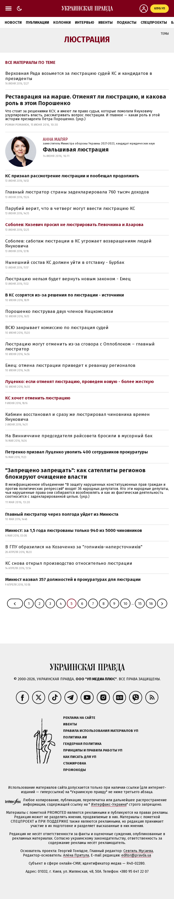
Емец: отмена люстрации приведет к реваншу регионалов (70, 365)
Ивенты (105, 22)
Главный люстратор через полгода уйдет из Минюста (61, 514)
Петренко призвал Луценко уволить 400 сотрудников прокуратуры (76, 452)
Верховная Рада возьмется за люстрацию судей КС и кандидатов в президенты (78, 76)
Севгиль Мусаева (138, 851)
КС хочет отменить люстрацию (37, 398)
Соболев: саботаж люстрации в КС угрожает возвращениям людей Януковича (78, 243)
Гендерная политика (82, 744)
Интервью (84, 22)
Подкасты (126, 22)
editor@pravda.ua (136, 855)
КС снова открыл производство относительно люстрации (68, 563)
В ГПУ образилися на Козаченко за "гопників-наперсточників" (73, 547)
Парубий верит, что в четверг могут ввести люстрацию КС (70, 208)
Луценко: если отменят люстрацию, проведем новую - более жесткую (79, 381)
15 (140, 604)
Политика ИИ (75, 737)
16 (151, 604)
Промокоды (74, 770)
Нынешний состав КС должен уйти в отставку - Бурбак (64, 262)
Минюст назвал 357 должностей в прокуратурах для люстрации (73, 579)
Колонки (62, 22)
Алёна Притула (76, 855)
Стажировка (74, 763)
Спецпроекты (154, 22)
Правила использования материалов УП (100, 731)
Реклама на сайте (79, 718)
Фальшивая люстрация (76, 149)
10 (125, 604)
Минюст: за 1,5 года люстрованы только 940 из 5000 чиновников (73, 530)
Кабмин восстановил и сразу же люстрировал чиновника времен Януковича (77, 417)
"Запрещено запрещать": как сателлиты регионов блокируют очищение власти (75, 473)
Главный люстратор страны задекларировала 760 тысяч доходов (77, 192)
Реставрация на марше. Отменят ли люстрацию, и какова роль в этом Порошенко (85, 100)
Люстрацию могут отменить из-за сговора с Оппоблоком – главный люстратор (80, 346)
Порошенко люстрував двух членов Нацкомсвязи (59, 311)
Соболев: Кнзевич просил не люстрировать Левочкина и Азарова (74, 224)
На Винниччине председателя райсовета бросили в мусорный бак (78, 436)
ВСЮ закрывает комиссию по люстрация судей (57, 327)
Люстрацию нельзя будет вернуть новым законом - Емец (68, 279)
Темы (165, 33)
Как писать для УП (79, 757)
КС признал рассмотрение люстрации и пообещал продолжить (72, 176)
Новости (13, 22)
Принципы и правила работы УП (92, 750)
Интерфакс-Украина (109, 804)
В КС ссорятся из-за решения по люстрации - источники (64, 295)
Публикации (37, 22)
